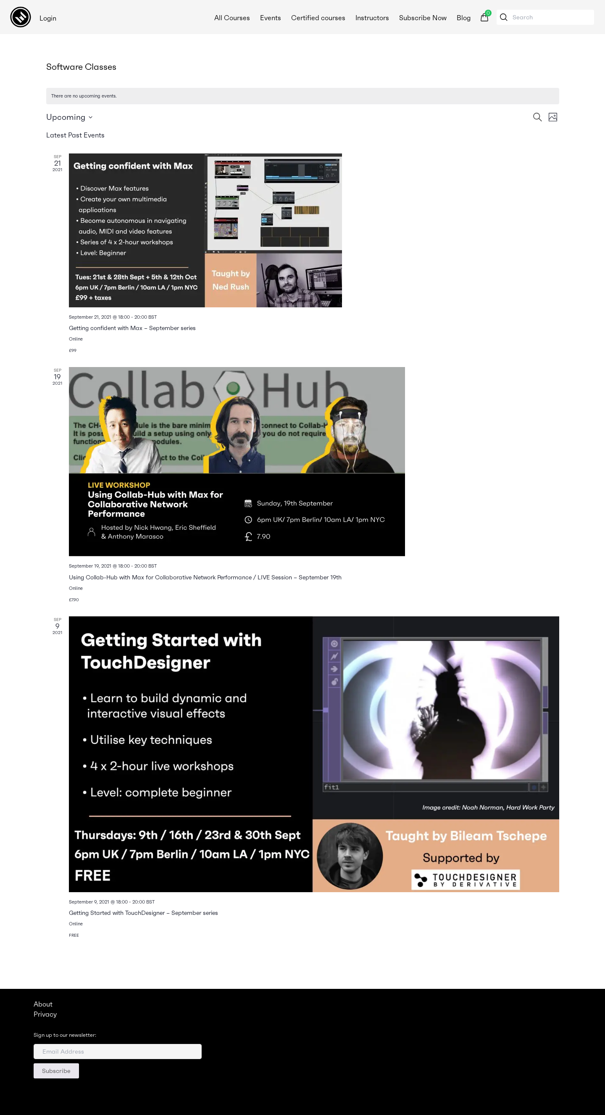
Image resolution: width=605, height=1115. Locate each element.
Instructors (371, 17)
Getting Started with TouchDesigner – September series (143, 913)
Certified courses (317, 17)
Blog (463, 17)
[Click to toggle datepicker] (69, 117)
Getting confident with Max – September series (132, 328)
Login (47, 18)
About (43, 1004)
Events (269, 17)
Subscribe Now (422, 17)
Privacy (45, 1014)
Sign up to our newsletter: (65, 1035)
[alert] (302, 96)
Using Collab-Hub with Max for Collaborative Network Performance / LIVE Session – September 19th (205, 577)
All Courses (231, 17)
